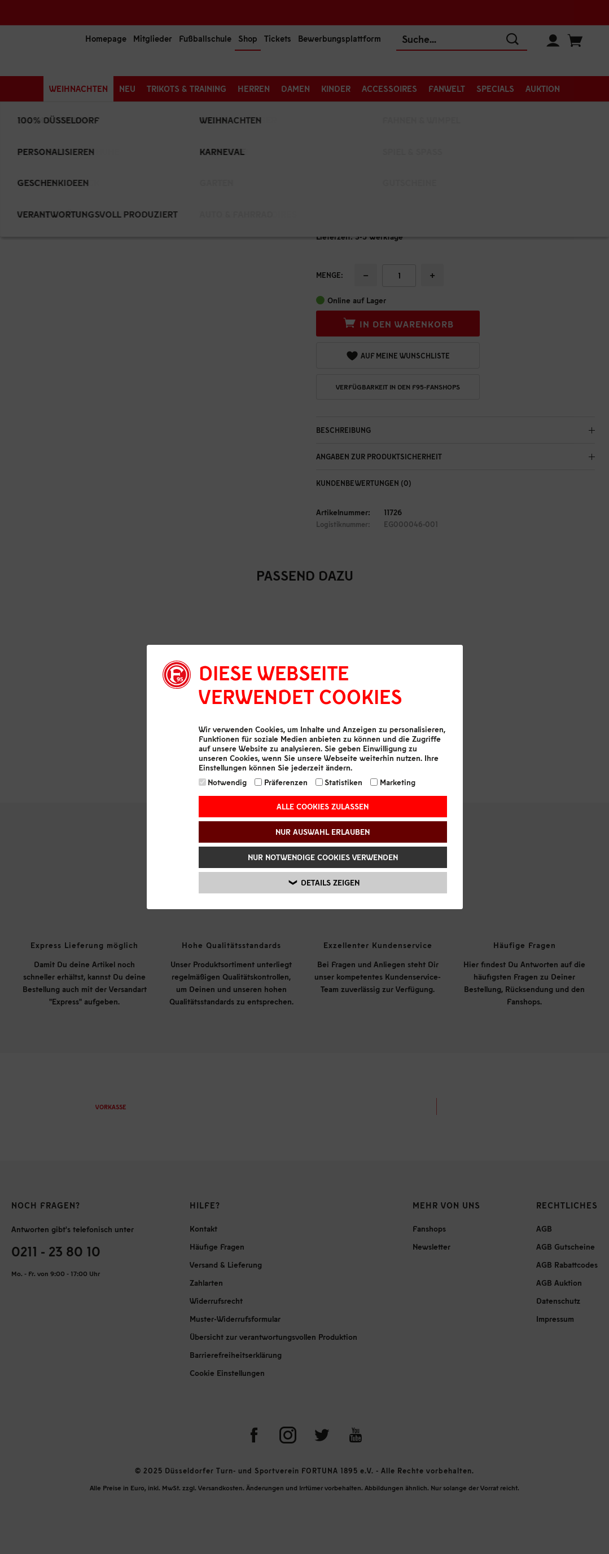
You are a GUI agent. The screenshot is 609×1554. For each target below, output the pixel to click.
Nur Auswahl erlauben (322, 831)
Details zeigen (324, 882)
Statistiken (339, 782)
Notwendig (223, 782)
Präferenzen (281, 782)
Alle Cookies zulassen (323, 806)
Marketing (392, 782)
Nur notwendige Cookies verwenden (323, 857)
